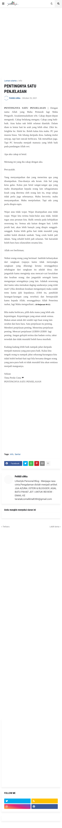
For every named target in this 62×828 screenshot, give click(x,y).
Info (20, 81)
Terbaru (6, 526)
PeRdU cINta (21, 476)
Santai (17, 454)
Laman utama (10, 81)
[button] (3, 3)
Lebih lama (54, 526)
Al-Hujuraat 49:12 (42, 304)
